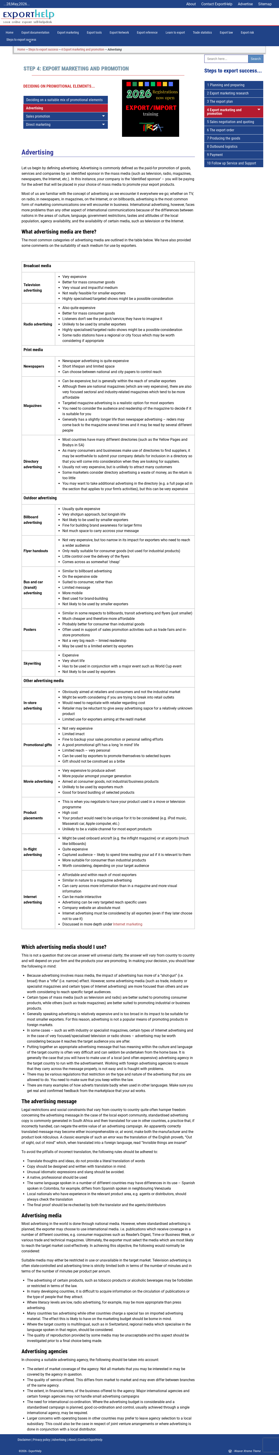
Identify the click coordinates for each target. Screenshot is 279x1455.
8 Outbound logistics (222, 146)
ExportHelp (35, 1451)
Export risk (247, 32)
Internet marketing (127, 924)
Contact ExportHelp (216, 4)
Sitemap (265, 4)
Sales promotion (38, 116)
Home (9, 32)
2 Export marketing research (228, 93)
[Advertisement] (233, 251)
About (191, 4)
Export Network (119, 32)
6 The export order (220, 130)
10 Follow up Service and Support (231, 163)
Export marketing (68, 32)
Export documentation (35, 32)
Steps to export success (21, 39)
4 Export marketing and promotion (82, 49)
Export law (226, 32)
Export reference (147, 32)
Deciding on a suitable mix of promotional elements (64, 100)
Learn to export (175, 32)
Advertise (245, 4)
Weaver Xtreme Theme (247, 1451)
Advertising (34, 108)
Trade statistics (202, 32)
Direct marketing (38, 124)
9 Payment (215, 155)
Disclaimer (24, 1440)
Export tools (94, 32)
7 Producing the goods (223, 138)
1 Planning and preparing (225, 85)
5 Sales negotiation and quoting (230, 122)
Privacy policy (41, 1440)
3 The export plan (220, 101)
